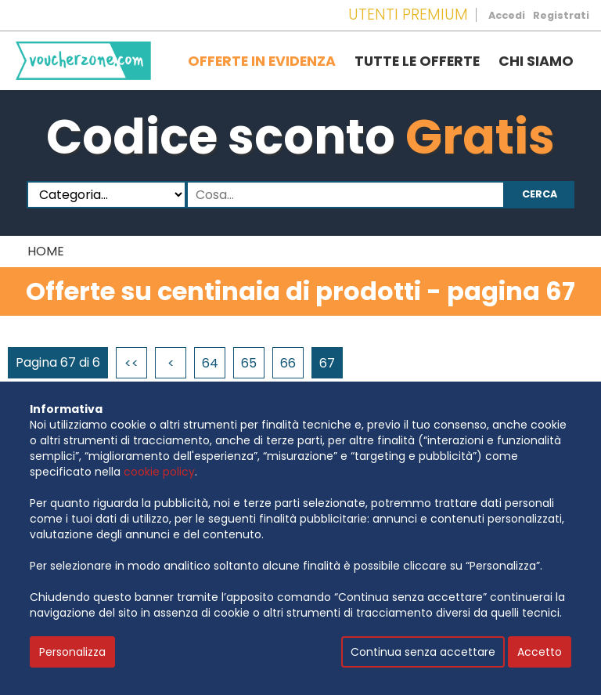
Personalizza (72, 652)
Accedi (506, 15)
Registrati (561, 15)
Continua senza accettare (423, 652)
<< (131, 363)
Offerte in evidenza (262, 61)
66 (288, 363)
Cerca (539, 194)
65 (249, 363)
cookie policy (159, 472)
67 (327, 363)
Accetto (539, 652)
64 (210, 363)
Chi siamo (536, 61)
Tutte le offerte (417, 61)
